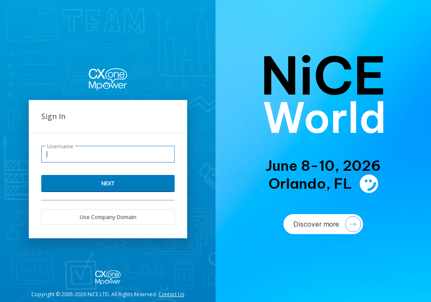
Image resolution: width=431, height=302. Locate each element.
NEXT (107, 183)
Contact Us (171, 294)
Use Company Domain (108, 217)
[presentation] (323, 151)
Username (60, 146)
